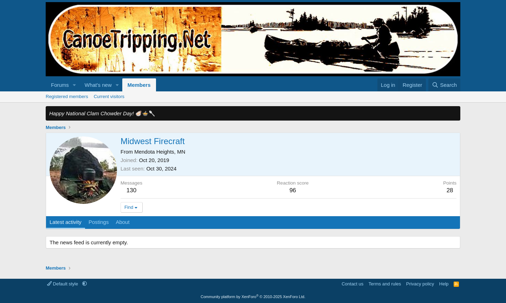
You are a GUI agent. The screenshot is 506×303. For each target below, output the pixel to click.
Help (444, 283)
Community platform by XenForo (253, 297)
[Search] (444, 84)
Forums (60, 85)
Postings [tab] (99, 222)
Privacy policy (420, 283)
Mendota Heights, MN (159, 152)
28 (450, 190)
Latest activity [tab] (66, 222)
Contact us (352, 283)
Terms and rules (385, 283)
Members (139, 85)
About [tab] (122, 222)
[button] (74, 84)
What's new (98, 85)
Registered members (67, 96)
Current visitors (109, 96)
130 (131, 190)
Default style (63, 283)
